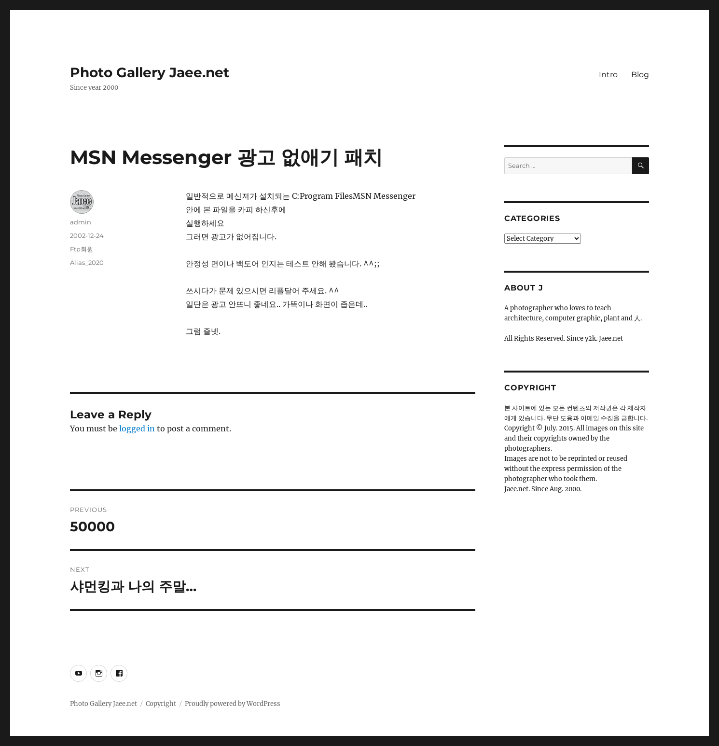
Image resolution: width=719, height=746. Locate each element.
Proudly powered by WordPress (232, 704)
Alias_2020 (87, 262)
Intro (608, 74)
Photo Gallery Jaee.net (149, 72)
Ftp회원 (81, 249)
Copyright (161, 704)
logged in (137, 428)
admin (80, 222)
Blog (640, 74)
